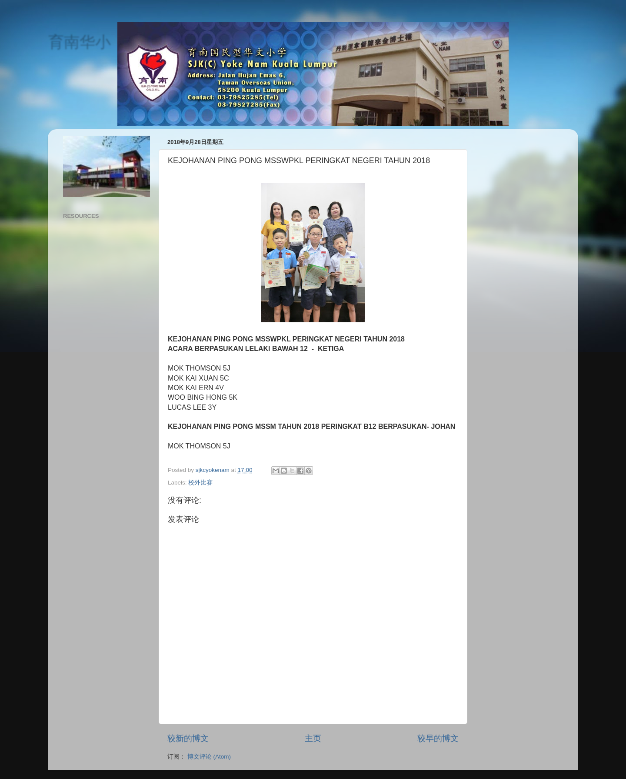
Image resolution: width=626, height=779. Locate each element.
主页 (313, 738)
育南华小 (79, 41)
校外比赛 (200, 482)
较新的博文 (188, 738)
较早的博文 (438, 738)
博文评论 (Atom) (209, 756)
